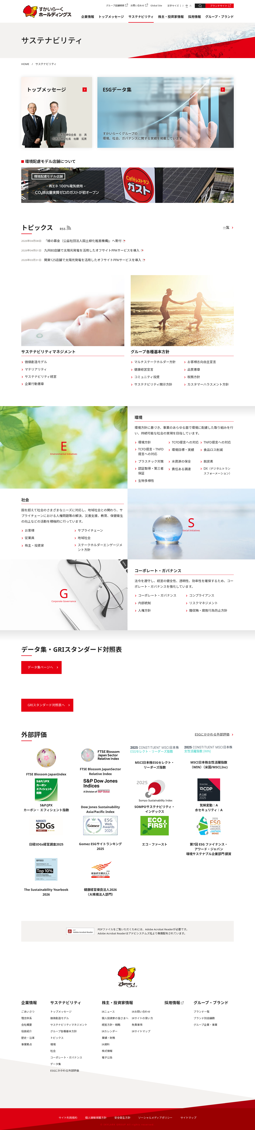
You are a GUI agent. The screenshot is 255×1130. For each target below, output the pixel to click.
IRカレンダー (110, 1031)
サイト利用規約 (68, 1117)
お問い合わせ (137, 5)
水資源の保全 (181, 461)
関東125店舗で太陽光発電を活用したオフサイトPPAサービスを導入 (92, 260)
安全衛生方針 (122, 1117)
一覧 (226, 227)
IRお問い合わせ (141, 1011)
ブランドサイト (218, 5)
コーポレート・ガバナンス (157, 595)
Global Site (156, 5)
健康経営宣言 (143, 369)
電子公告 (107, 1057)
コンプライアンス (201, 595)
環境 (53, 1044)
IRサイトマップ (141, 1031)
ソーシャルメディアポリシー (155, 1117)
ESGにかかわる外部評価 (212, 734)
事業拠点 (26, 1044)
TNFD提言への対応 (217, 442)
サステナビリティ (141, 17)
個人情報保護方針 (95, 1117)
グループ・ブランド (219, 17)
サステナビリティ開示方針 (153, 384)
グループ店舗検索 (115, 5)
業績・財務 (108, 1038)
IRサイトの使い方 (142, 1018)
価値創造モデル (36, 362)
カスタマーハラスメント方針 (208, 384)
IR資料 (106, 1044)
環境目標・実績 (183, 450)
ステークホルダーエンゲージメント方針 (100, 547)
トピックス (57, 1038)
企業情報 (87, 17)
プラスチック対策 (151, 461)
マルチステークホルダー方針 (155, 362)
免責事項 (137, 1024)
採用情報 (194, 17)
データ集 (55, 1064)
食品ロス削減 (213, 450)
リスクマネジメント (203, 603)
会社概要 (26, 1024)
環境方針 (144, 442)
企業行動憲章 (34, 384)
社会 (53, 1051)
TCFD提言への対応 (185, 442)
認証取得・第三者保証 (151, 470)
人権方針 (144, 610)
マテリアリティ (36, 369)
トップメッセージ (111, 17)
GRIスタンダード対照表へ (46, 705)
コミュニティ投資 (147, 377)
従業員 (29, 538)
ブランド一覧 (201, 1011)
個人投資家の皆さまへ (115, 1018)
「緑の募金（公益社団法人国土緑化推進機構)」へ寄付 (82, 241)
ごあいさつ (28, 1011)
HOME (25, 64)
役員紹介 (26, 1031)
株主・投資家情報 (171, 17)
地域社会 (84, 538)
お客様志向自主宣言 (201, 362)
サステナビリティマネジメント (68, 1024)
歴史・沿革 (28, 1038)
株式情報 (107, 1051)
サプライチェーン (90, 530)
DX (218, 470)
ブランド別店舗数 (204, 1018)
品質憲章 (193, 369)
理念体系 (26, 1018)
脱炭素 (208, 461)
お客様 (29, 530)
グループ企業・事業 (205, 1024)
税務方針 (193, 377)
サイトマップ (188, 1117)
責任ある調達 (181, 469)
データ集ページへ (40, 667)
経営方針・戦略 (111, 1024)
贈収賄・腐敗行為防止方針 (208, 610)
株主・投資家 (34, 545)
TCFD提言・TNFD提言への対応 (151, 451)
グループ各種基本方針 (63, 1031)
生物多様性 (146, 481)
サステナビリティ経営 (40, 376)
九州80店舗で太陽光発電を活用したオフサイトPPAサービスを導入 (92, 250)
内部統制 (144, 603)
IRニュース (108, 1011)
